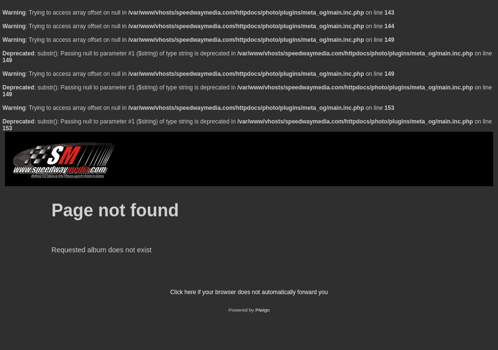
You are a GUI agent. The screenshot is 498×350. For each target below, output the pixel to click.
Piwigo (262, 310)
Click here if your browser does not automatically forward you (249, 292)
